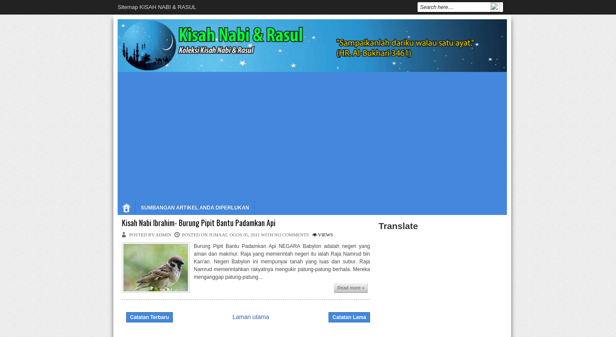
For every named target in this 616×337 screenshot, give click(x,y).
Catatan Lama (349, 317)
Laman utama (250, 316)
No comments (291, 234)
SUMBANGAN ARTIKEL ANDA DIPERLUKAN (195, 208)
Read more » (350, 287)
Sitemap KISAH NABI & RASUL (157, 7)
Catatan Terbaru (149, 317)
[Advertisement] (312, 136)
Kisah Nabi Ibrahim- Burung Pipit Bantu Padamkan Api (198, 223)
